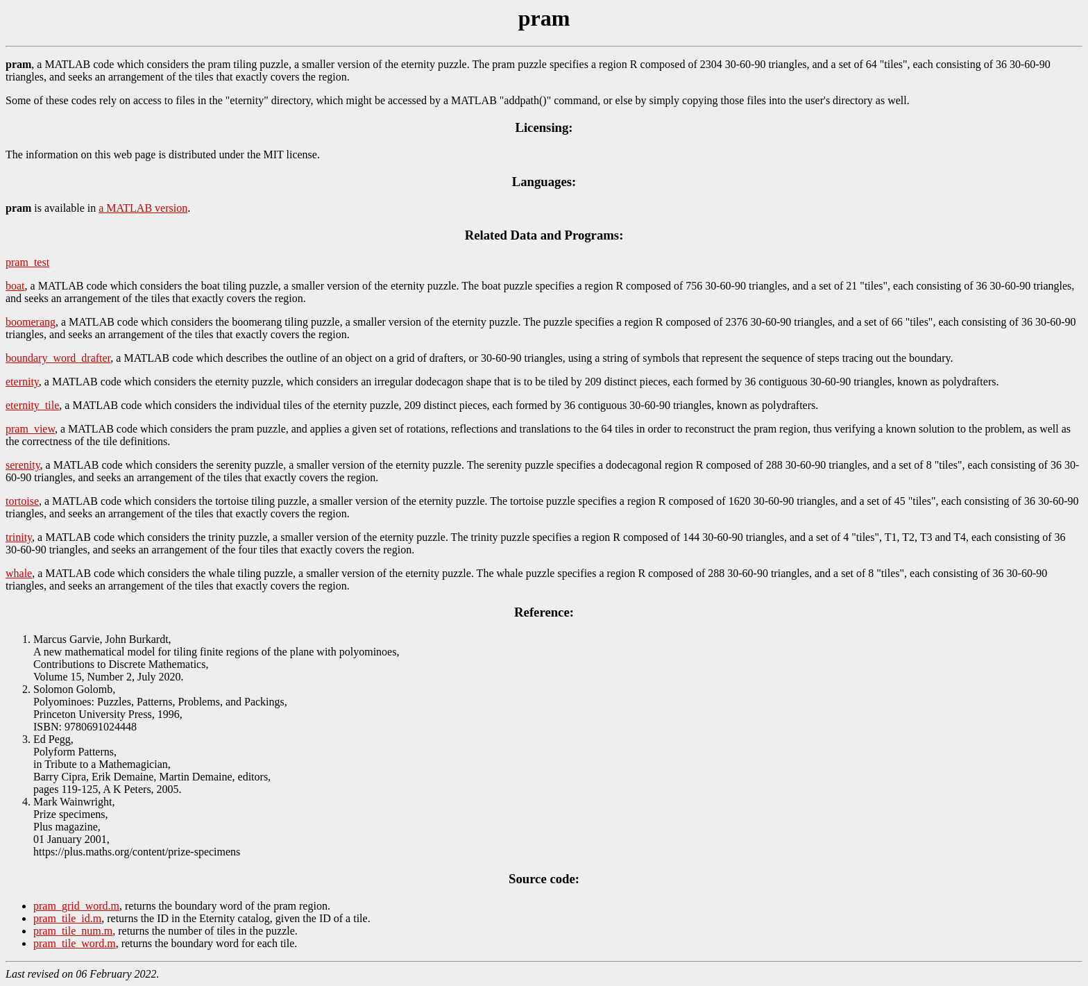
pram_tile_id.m (67, 918)
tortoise (22, 501)
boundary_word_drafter (58, 358)
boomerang (31, 322)
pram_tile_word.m (74, 943)
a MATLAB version (143, 208)
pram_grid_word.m (76, 906)
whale (19, 573)
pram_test (27, 262)
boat (15, 286)
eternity (22, 381)
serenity (23, 465)
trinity (19, 537)
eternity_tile (32, 405)
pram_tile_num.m (72, 931)
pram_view (30, 429)
